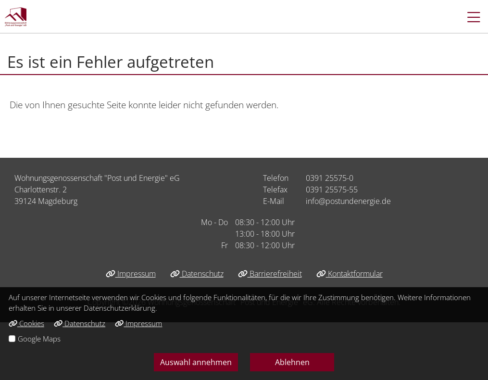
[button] (469, 16)
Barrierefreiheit (270, 273)
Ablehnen (292, 362)
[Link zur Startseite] (15, 16)
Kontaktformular (349, 273)
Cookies (26, 323)
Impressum (131, 273)
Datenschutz (197, 273)
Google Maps (39, 338)
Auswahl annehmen (196, 362)
